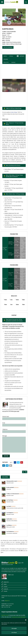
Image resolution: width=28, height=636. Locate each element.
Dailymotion (6, 582)
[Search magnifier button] (26, 472)
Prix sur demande (8, 47)
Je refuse (14, 632)
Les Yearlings (9, 500)
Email (14, 424)
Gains (17, 299)
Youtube (5, 586)
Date (23, 299)
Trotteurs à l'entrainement (12, 493)
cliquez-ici (7, 600)
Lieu (11, 299)
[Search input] (12, 472)
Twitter (5, 584)
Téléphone (14, 430)
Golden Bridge (14, 112)
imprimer (22, 56)
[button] (26, 620)
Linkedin (5, 591)
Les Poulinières (10, 531)
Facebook (6, 589)
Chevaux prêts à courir (11, 481)
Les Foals (8, 506)
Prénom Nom (14, 417)
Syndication (9, 519)
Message (14, 436)
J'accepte (14, 628)
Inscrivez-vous (4, 615)
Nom (5, 299)
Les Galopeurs (9, 512)
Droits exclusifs (10, 487)
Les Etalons (9, 525)
